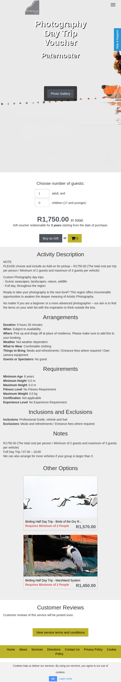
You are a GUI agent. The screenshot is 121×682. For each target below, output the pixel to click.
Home (11, 649)
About (23, 649)
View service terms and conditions (60, 632)
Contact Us (72, 649)
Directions (53, 649)
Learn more (65, 678)
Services (37, 649)
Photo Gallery (60, 93)
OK (53, 678)
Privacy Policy (93, 649)
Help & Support (117, 39)
